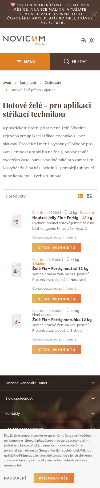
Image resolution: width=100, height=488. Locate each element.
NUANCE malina (47, 9)
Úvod (7, 82)
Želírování (53, 82)
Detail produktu (56, 247)
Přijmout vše (53, 478)
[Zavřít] (94, 14)
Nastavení (15, 478)
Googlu (44, 450)
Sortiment (28, 82)
